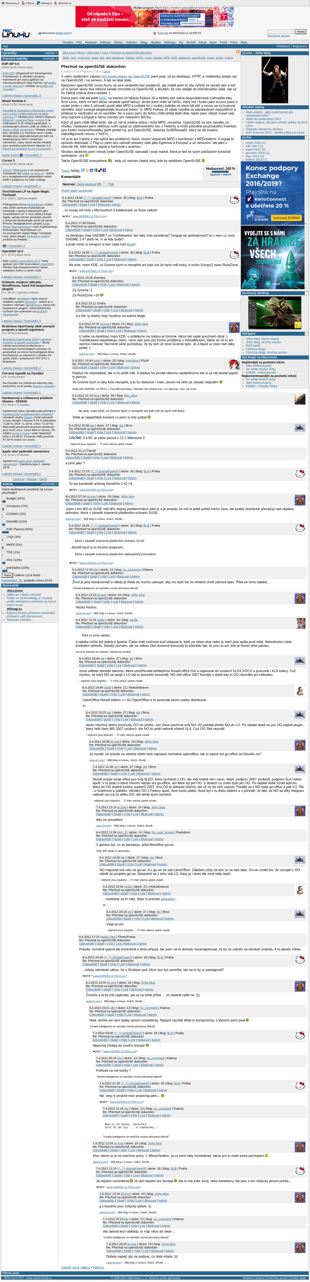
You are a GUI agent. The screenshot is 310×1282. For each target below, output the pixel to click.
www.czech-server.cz (39, 1279)
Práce (233, 42)
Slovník (190, 42)
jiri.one (247, 53)
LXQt (8, 536)
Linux (105, 52)
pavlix (101, 620)
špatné (215, 174)
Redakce (248, 1279)
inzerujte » (50, 58)
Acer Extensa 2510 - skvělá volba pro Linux (275, 132)
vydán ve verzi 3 (32, 173)
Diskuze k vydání (38, 236)
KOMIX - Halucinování (261, 372)
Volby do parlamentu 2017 (263, 119)
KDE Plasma (13, 529)
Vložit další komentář (77, 191)
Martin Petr (107, 937)
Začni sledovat (86, 184)
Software (105, 42)
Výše (96, 230)
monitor (157, 57)
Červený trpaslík (43, 386)
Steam (28, 417)
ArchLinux (84, 57)
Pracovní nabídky (15, 58)
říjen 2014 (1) (255, 156)
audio (94, 57)
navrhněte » (49, 484)
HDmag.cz (44, 3)
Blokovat (103, 204)
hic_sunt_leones (163, 832)
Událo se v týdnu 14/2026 (23, 594)
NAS (174, 57)
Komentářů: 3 (33, 155)
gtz (92, 425)
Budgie (9, 498)
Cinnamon (11, 506)
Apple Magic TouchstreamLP (26, 225)
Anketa (8, 484)
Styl (5, 46)
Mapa (244, 42)
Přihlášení (283, 46)
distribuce (118, 57)
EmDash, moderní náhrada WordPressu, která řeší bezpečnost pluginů (27, 285)
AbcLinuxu (15, 590)
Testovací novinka (18, 619)
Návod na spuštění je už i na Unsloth (26, 148)
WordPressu (34, 305)
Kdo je (203, 42)
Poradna (68, 42)
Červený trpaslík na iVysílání (22, 373)
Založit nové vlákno (75, 1269)
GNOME (10, 521)
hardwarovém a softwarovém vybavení (27, 414)
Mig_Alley (130, 395)
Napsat (32, 479)
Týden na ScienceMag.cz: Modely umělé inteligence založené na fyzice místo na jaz (31, 601)
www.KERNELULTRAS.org (89, 216)
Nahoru (98, 1269)
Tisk (111, 184)
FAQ (79, 42)
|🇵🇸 (4, 245)
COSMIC (11, 514)
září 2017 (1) (254, 146)
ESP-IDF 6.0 (10, 64)
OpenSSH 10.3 (12, 251)
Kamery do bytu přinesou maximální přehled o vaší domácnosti (30, 614)
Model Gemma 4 (13, 101)
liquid (131, 244)
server (219, 57)
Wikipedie (20, 170)
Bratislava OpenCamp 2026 (20, 339)
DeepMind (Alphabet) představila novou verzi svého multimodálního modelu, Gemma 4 (28, 114)
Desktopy (170, 42)
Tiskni (65, 171)
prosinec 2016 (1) (258, 153)
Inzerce (260, 1279)
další (41, 120)
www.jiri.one (86, 354)
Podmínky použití (277, 1279)
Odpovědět (69, 204)
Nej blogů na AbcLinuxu (259, 357)
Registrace (300, 46)
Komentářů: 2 (32, 473)
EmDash (30, 301)
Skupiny (156, 42)
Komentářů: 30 (12, 580)
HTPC (139, 57)
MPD (166, 57)
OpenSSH (47, 264)
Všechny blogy (256, 349)
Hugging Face (25, 120)
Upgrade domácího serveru (264, 129)
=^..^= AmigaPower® (97, 197)
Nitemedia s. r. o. (137, 1279)
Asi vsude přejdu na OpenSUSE (126, 76)
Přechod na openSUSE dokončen (131, 52)
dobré (227, 174)
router (210, 57)
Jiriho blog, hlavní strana (262, 338)
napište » (51, 53)
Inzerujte (163, 33)
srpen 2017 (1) (256, 149)
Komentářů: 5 (32, 392)
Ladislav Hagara (12, 95)
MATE (9, 544)
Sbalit (83, 204)
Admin (116, 204)
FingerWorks (35, 204)
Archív (247, 137)
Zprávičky (10, 53)
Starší (43, 479)
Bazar (213, 42)
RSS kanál (253, 345)
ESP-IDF (8, 73)
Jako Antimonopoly (258, 365)
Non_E (122, 832)
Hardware (91, 42)
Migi (96, 395)
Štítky (66, 57)
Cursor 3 (8, 160)
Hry (181, 42)
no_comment (132, 569)
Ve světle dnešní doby (261, 369)
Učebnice (131, 42)
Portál (223, 42)
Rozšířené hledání (279, 35)
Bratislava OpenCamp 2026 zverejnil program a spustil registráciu (28, 328)
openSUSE (198, 57)
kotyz (97, 360)
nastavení (184, 57)
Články (118, 42)
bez (102, 57)
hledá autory (63, 33)
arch (73, 57)
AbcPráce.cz (62, 3)
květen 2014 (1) (256, 159)
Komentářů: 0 (32, 95)
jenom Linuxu (20, 433)
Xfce (8, 560)
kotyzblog (132, 360)
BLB (139, 197)
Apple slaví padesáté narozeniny (25, 451)
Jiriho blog (263, 53)
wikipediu (168, 899)
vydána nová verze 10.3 (24, 260)
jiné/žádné (11, 567)
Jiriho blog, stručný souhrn (263, 342)
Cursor (7, 170)
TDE (8, 552)
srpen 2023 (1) (256, 142)
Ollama (8, 120)
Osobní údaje (298, 1279)
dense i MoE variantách (18, 129)
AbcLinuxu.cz (10, 3)
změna (229, 57)
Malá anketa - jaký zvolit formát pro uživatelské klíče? (269, 113)
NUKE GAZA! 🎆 (12, 155)
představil (23, 298)
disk (108, 57)
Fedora (130, 57)
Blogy (144, 42)
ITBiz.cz (28, 3)
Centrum (18, 479)
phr (96, 569)
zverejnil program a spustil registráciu (27, 341)
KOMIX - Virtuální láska (261, 386)
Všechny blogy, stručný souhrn (266, 352)
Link (92, 204)
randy (107, 687)
